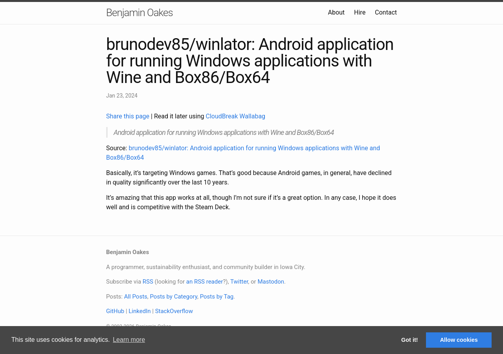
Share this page (128, 116)
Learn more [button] (129, 339)
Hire (359, 12)
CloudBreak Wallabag (236, 116)
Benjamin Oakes (139, 12)
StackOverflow (174, 311)
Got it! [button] (409, 340)
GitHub (115, 311)
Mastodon (270, 281)
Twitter (239, 281)
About (336, 12)
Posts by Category (173, 296)
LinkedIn (140, 311)
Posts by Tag (217, 296)
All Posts (135, 296)
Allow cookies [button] (459, 340)
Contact (386, 12)
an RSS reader (204, 281)
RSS (148, 281)
